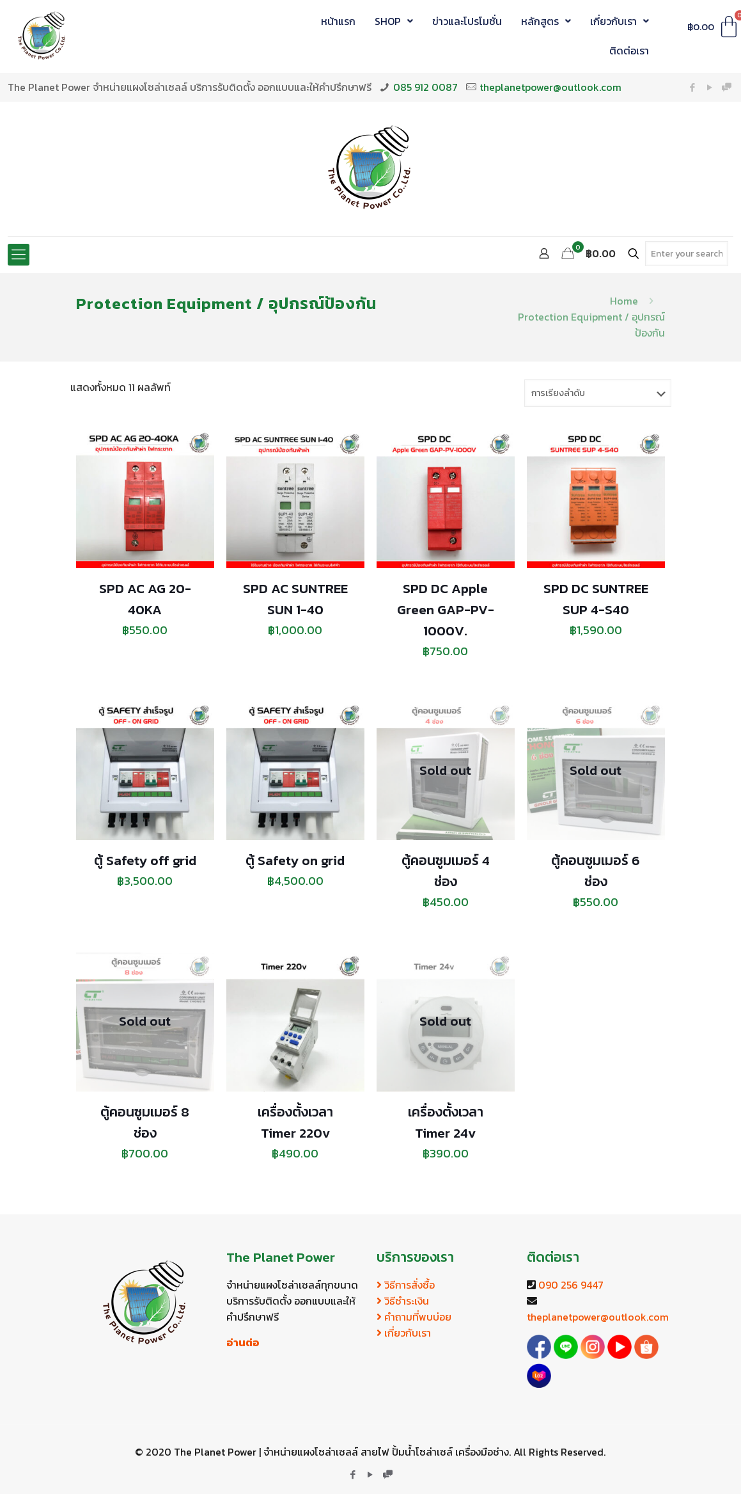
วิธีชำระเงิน (403, 1300)
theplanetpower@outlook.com (550, 87)
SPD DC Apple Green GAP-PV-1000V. (445, 609)
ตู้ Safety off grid (145, 860)
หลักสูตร (546, 21)
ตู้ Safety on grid (295, 860)
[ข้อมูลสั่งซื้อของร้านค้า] (597, 393)
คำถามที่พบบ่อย (414, 1316)
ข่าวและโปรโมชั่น (467, 21)
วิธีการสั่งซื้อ (406, 1284)
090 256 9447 (571, 1284)
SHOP (394, 21)
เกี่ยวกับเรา (619, 21)
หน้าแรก (338, 21)
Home (624, 300)
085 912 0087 (425, 87)
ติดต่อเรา (629, 50)
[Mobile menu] (18, 255)
